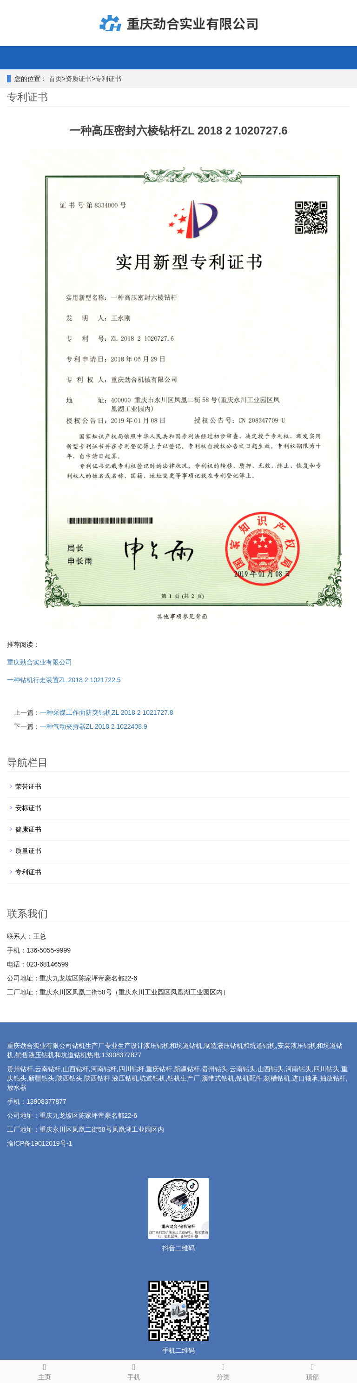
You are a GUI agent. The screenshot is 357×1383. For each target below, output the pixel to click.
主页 (44, 1370)
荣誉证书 (28, 786)
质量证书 (28, 850)
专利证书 (108, 78)
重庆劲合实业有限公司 (39, 662)
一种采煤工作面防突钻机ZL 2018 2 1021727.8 (106, 712)
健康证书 (28, 829)
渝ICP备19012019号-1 (39, 1143)
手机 (133, 1370)
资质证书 (79, 78)
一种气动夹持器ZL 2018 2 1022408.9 (93, 726)
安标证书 (28, 808)
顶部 (312, 1370)
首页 (55, 78)
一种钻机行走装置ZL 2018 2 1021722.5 (64, 680)
